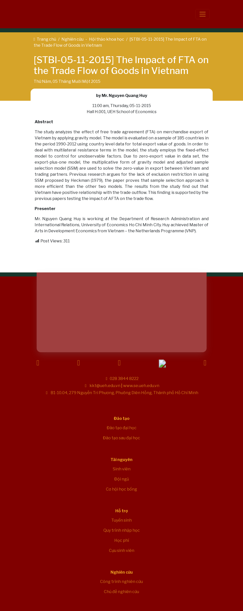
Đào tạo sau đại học (121, 438)
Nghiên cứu (72, 39)
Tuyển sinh (121, 520)
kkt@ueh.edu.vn (105, 385)
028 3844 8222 (124, 378)
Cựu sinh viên (121, 550)
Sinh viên (121, 469)
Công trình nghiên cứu (121, 581)
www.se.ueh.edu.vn (141, 385)
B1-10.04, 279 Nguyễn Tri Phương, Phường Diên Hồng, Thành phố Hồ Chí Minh (124, 392)
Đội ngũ (121, 479)
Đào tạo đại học (122, 427)
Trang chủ (46, 39)
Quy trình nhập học (121, 530)
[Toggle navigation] (202, 14)
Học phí (121, 540)
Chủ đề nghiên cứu (121, 591)
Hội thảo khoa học (106, 39)
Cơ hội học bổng (121, 489)
